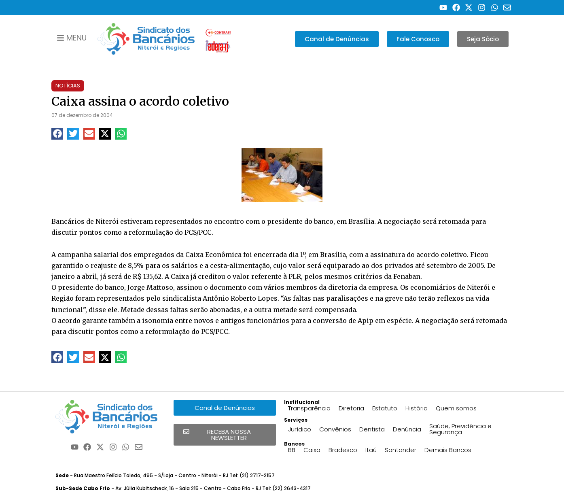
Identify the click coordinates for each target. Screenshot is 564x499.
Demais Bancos (447, 450)
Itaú (371, 450)
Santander (400, 450)
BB (291, 450)
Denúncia (407, 429)
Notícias (67, 85)
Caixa (311, 450)
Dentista (372, 429)
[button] (57, 134)
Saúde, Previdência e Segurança (460, 429)
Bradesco (343, 450)
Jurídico (299, 429)
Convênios (335, 429)
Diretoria (351, 408)
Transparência (309, 408)
